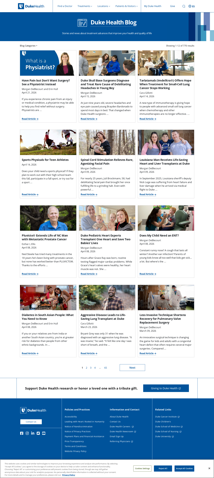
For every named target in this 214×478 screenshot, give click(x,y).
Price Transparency (74, 441)
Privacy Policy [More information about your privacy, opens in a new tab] (68, 475)
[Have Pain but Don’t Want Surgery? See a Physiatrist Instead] (48, 63)
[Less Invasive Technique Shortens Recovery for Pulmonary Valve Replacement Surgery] (166, 297)
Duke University (163, 436)
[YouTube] (44, 434)
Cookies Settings (142, 468)
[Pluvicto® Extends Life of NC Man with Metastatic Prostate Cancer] (48, 218)
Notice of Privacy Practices (78, 431)
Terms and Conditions (76, 446)
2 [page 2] (86, 367)
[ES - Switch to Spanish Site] (192, 6)
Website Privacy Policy (75, 451)
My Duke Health (152, 6)
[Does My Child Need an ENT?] (166, 218)
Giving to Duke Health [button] (164, 388)
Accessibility (71, 416)
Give (172, 6)
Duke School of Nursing (166, 431)
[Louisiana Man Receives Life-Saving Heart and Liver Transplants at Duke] (166, 142)
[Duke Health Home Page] (33, 410)
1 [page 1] (82, 367)
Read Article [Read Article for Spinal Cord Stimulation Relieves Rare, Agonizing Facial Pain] (88, 194)
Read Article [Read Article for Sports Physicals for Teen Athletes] (29, 194)
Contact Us (31, 421)
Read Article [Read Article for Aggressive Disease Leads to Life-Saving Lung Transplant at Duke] (88, 353)
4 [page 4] (95, 367)
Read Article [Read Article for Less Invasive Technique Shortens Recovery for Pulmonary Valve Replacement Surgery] (146, 353)
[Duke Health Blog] (82, 23)
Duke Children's (163, 421)
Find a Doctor (65, 6)
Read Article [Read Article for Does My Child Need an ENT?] (146, 273)
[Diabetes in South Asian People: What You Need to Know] (48, 297)
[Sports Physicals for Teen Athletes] (48, 142)
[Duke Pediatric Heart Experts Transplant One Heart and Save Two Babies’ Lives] (107, 218)
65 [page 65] (105, 367)
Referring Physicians (120, 441)
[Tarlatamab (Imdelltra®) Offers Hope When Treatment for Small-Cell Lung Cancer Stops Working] (166, 63)
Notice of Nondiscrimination (79, 426)
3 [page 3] (90, 367)
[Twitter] (39, 434)
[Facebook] (22, 434)
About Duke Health (119, 416)
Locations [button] (102, 6)
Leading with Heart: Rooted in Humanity (84, 421)
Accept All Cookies (184, 468)
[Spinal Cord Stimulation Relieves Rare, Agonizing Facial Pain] (107, 142)
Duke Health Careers (120, 426)
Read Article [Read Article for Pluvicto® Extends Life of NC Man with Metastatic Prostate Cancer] (29, 273)
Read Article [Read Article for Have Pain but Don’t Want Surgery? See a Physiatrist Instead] (29, 118)
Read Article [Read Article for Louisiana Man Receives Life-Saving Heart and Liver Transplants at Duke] (146, 194)
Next (132, 367)
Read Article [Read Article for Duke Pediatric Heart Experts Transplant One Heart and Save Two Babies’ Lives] (88, 273)
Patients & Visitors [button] (125, 6)
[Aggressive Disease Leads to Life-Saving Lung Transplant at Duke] (107, 297)
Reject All (163, 468)
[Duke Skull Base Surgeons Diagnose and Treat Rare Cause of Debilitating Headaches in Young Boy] (107, 63)
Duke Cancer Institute (166, 416)
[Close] (209, 468)
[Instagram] (28, 434)
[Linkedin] (33, 434)
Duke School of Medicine (167, 426)
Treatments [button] (84, 6)
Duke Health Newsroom (121, 431)
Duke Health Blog (113, 22)
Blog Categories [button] (27, 45)
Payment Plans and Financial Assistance (84, 436)
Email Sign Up (117, 436)
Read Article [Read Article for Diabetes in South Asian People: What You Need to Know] (29, 353)
